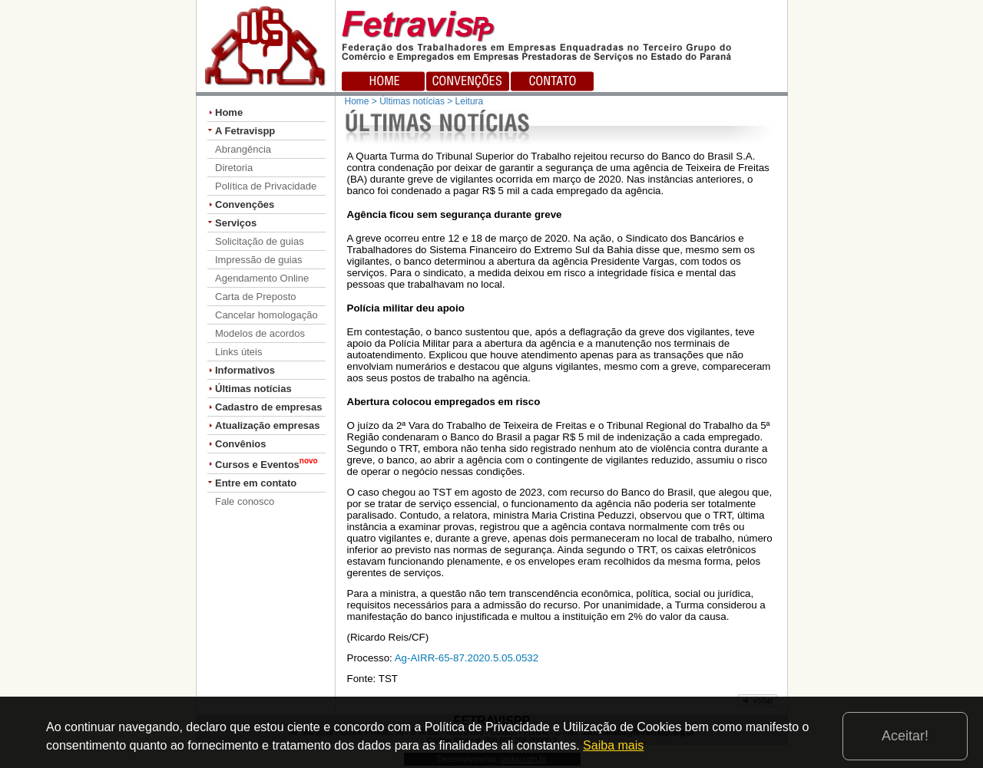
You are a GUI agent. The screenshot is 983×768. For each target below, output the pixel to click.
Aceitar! (905, 735)
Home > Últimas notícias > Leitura (414, 101)
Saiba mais (613, 745)
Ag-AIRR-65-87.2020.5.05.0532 (466, 658)
